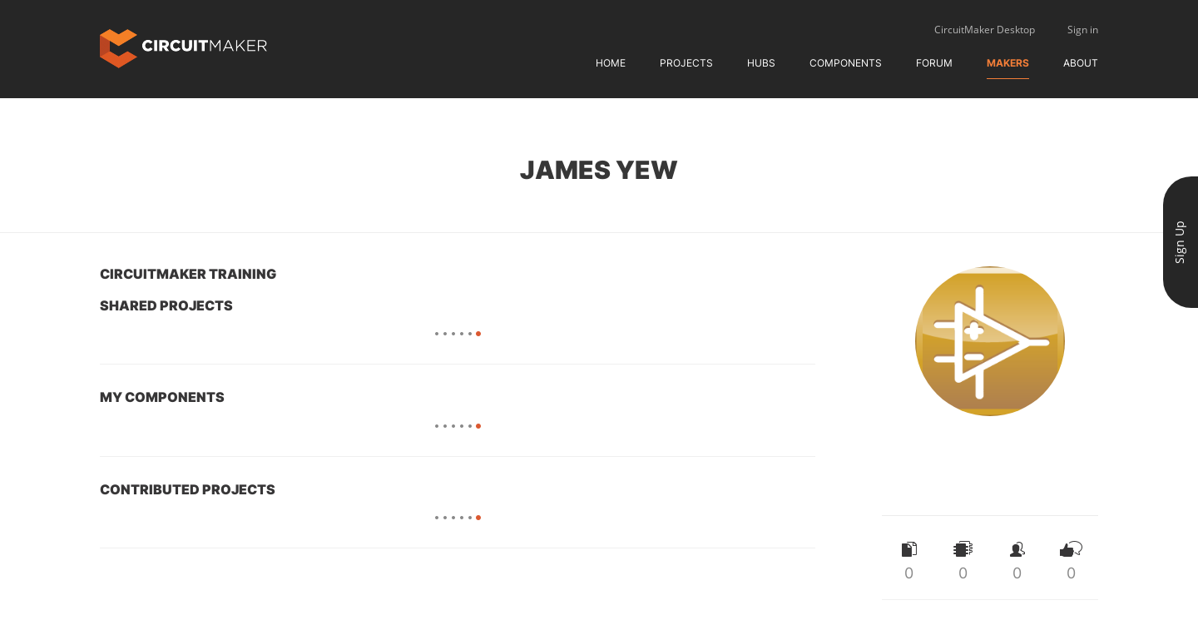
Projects (686, 63)
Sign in (1082, 29)
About (1080, 63)
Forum (934, 63)
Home (611, 63)
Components (845, 63)
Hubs (761, 63)
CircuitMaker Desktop (984, 29)
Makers (1008, 63)
